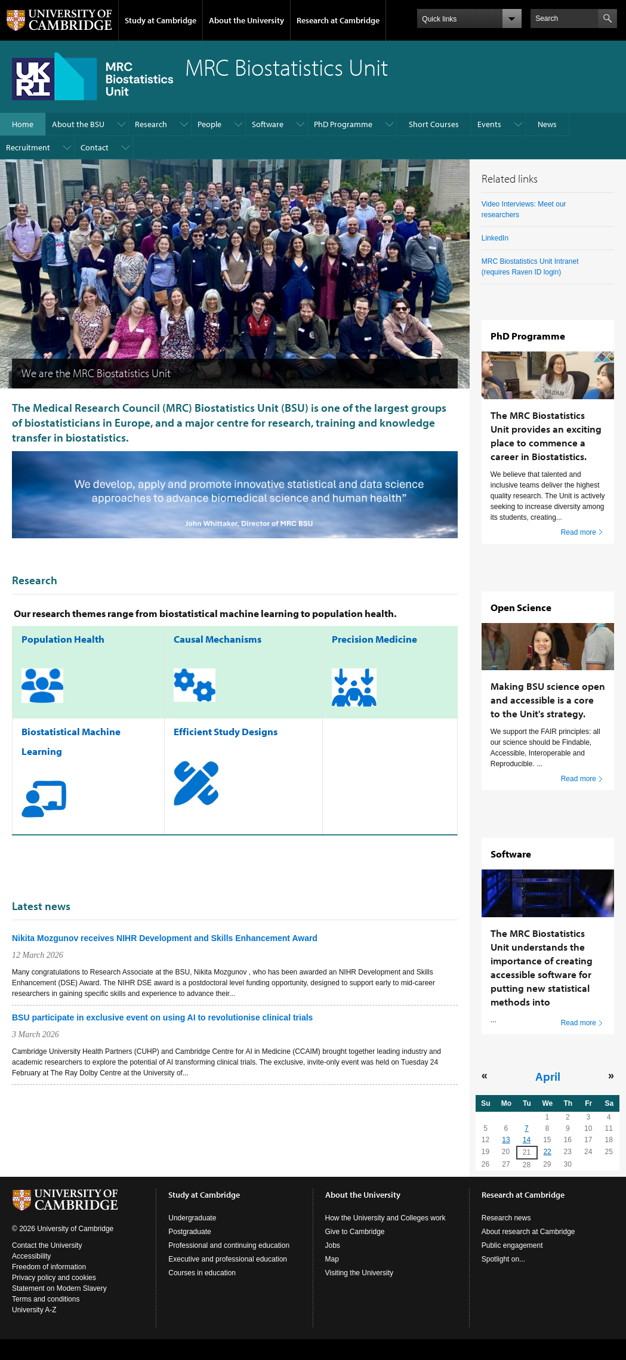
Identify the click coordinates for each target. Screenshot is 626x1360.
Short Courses (434, 124)
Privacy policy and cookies (54, 1277)
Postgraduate (189, 1232)
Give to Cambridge (355, 1232)
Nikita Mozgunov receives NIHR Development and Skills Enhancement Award (164, 938)
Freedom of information (49, 1267)
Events (489, 124)
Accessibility (31, 1256)
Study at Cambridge (160, 20)
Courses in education (202, 1273)
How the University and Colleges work (385, 1218)
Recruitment (28, 147)
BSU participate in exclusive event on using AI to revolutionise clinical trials (162, 1017)
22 (547, 1152)
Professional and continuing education (228, 1245)
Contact (95, 147)
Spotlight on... (503, 1259)
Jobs (332, 1245)
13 (506, 1140)
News (547, 124)
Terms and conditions (45, 1299)
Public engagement (512, 1245)
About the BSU (78, 124)
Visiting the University (359, 1273)
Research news (506, 1218)
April (547, 1076)
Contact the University (47, 1245)
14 (527, 1140)
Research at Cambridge (338, 20)
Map (332, 1259)
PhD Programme (343, 124)
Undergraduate (192, 1218)
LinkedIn (495, 238)
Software (267, 124)
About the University (246, 20)
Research (151, 124)
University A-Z (34, 1310)
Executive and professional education (227, 1259)
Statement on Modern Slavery (59, 1288)
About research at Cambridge (528, 1232)
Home (22, 124)
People (209, 124)
